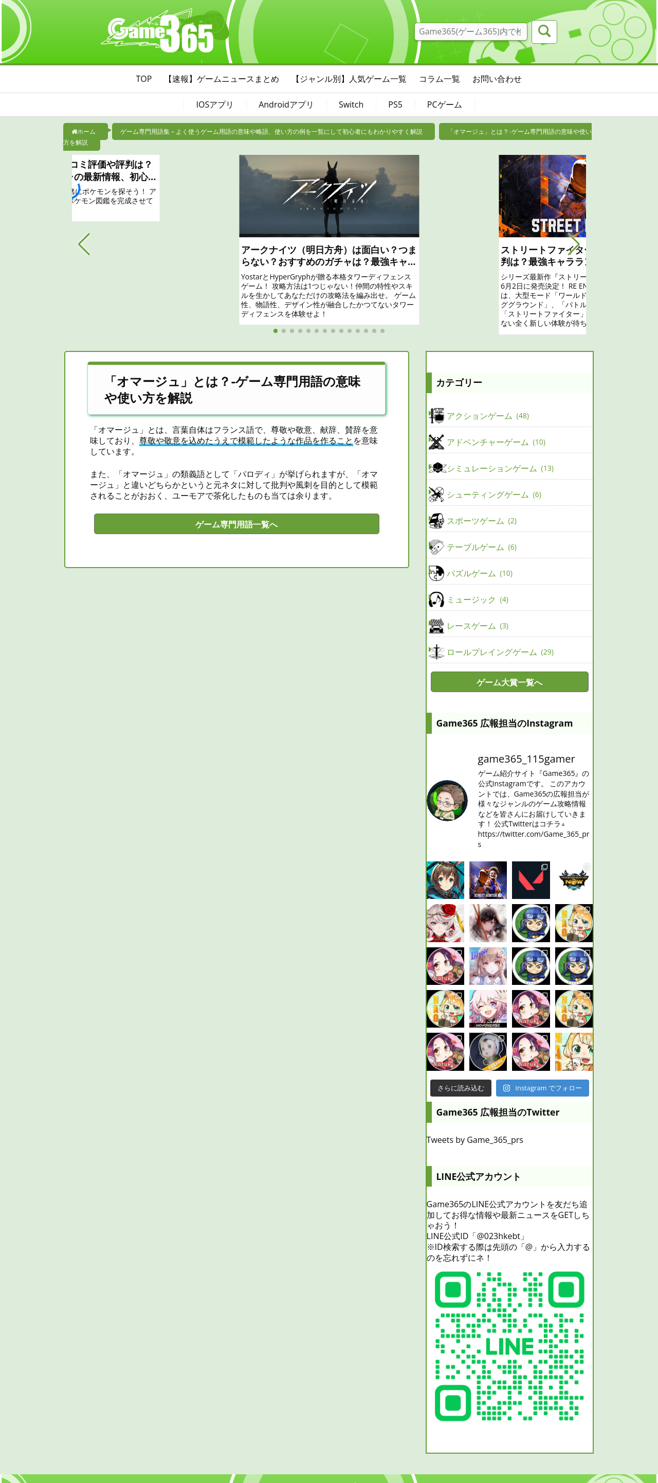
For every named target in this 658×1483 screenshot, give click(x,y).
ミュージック (477, 599)
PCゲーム (444, 104)
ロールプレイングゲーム (500, 652)
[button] (84, 244)
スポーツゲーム (482, 520)
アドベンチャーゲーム (496, 442)
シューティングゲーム (494, 494)
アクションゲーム (488, 415)
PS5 (395, 104)
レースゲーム (477, 625)
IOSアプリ (215, 104)
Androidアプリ (286, 104)
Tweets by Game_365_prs (475, 1139)
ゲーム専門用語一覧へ (236, 524)
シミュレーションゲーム (500, 468)
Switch (351, 104)
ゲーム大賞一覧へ (509, 682)
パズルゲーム (480, 573)
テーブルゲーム (482, 547)
